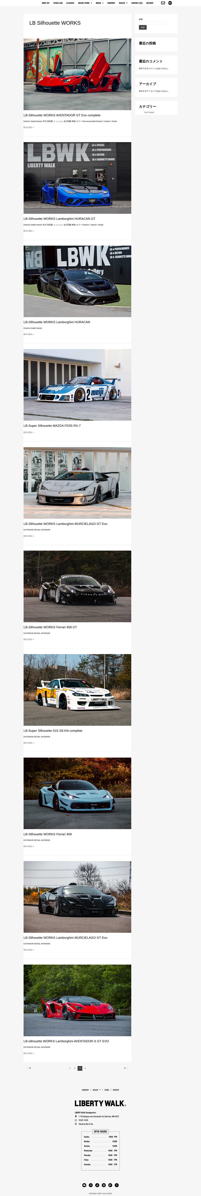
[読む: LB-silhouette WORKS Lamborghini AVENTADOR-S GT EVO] (77, 1000)
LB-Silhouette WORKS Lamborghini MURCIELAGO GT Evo (68, 524)
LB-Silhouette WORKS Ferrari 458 (49, 834)
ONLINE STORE (85, 3)
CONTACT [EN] (137, 2)
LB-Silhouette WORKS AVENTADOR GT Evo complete (64, 115)
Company (111, 2)
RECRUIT (149, 2)
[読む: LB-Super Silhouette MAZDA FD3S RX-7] (77, 385)
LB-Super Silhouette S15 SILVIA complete (55, 731)
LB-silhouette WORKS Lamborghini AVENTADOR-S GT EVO (69, 1041)
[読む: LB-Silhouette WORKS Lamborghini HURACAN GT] (77, 178)
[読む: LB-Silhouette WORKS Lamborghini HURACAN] (77, 281)
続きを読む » (29, 127)
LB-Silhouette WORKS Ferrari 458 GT (52, 627)
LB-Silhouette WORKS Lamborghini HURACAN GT (61, 219)
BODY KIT (45, 2)
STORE (107, 1089)
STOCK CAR (58, 2)
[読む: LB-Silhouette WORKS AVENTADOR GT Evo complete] (77, 74)
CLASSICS (70, 2)
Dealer (123, 3)
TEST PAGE (149, 112)
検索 (141, 19)
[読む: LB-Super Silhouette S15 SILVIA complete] (77, 690)
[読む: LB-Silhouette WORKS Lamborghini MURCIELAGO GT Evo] (77, 483)
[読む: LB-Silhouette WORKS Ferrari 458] (77, 793)
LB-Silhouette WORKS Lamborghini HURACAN (59, 322)
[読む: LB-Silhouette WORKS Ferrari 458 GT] (77, 586)
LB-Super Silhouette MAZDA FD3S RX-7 (54, 426)
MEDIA (99, 3)
